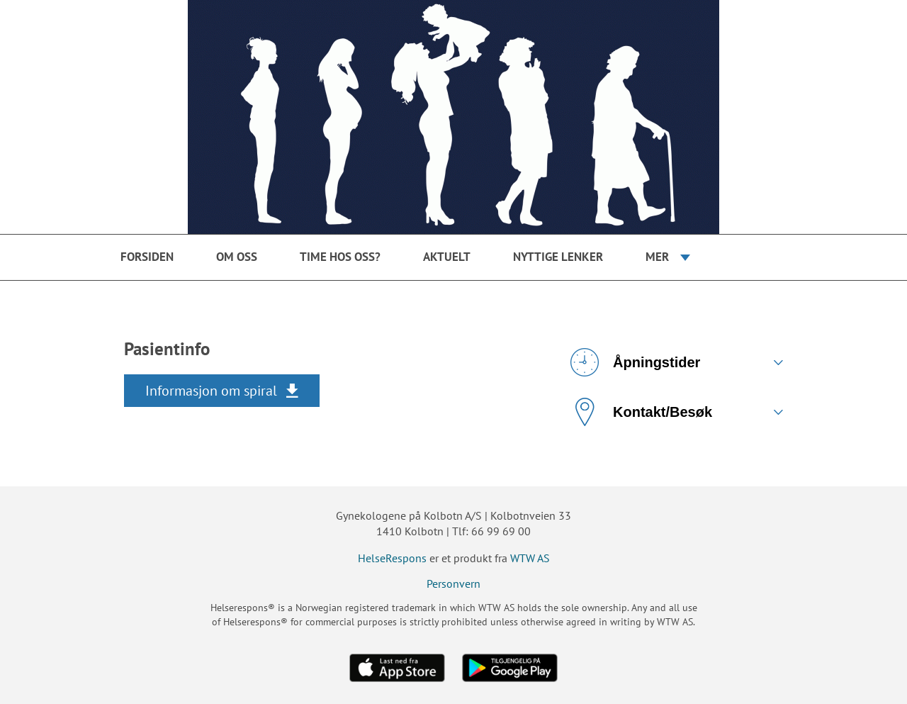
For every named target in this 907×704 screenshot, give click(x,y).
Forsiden (147, 256)
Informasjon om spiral (211, 390)
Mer (657, 256)
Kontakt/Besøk (641, 412)
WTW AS (530, 558)
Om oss (236, 256)
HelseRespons (392, 558)
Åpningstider (635, 362)
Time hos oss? (340, 256)
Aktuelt (447, 256)
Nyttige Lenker (558, 256)
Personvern (453, 583)
